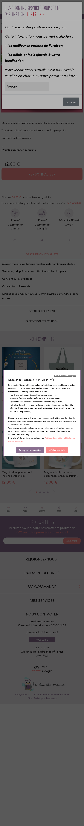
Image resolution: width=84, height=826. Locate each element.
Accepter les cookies (30, 450)
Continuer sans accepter (65, 375)
